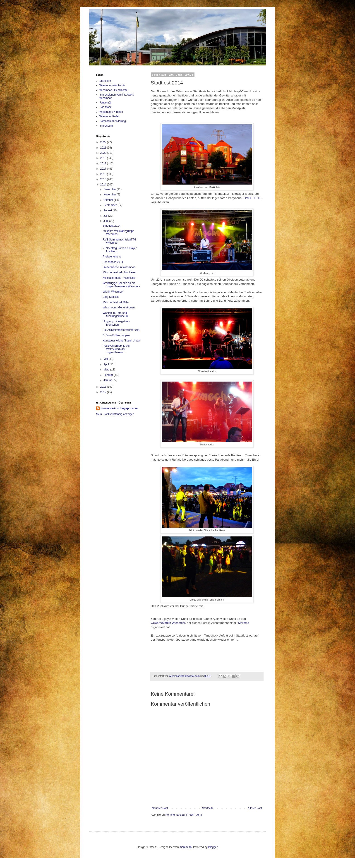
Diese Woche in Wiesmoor (119, 267)
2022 (103, 142)
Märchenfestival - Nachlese (119, 272)
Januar (108, 380)
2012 (103, 392)
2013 (103, 386)
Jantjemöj (105, 102)
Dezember (110, 189)
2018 (103, 163)
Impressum (106, 125)
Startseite (208, 808)
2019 (103, 158)
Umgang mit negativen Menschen (116, 323)
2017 (103, 168)
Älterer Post (255, 808)
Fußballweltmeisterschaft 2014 (121, 330)
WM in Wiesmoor (113, 291)
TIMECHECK (252, 198)
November (110, 194)
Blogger (213, 847)
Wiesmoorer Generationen (119, 307)
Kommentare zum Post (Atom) (184, 814)
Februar (108, 375)
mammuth (186, 847)
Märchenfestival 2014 (116, 302)
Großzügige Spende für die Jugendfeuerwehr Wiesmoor (121, 284)
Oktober (108, 200)
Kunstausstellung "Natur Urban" (122, 340)
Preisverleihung (112, 256)
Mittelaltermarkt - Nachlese (119, 277)
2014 (103, 184)
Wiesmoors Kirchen (111, 111)
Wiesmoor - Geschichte (113, 90)
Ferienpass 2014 (113, 262)
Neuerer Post (160, 808)
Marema (243, 623)
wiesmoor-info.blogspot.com (119, 408)
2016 (103, 174)
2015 (103, 179)
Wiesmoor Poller (109, 116)
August (108, 210)
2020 (103, 152)
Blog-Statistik (111, 296)
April (106, 364)
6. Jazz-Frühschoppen (116, 335)
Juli (105, 215)
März (106, 369)
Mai (106, 359)
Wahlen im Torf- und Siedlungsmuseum (116, 314)
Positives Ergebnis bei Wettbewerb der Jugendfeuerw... (116, 349)
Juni (106, 221)
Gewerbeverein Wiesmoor (168, 623)
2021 (103, 147)
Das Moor (105, 107)
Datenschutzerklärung (112, 121)
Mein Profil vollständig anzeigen (115, 414)
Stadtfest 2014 (111, 225)
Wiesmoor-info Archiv (112, 85)
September (110, 205)
